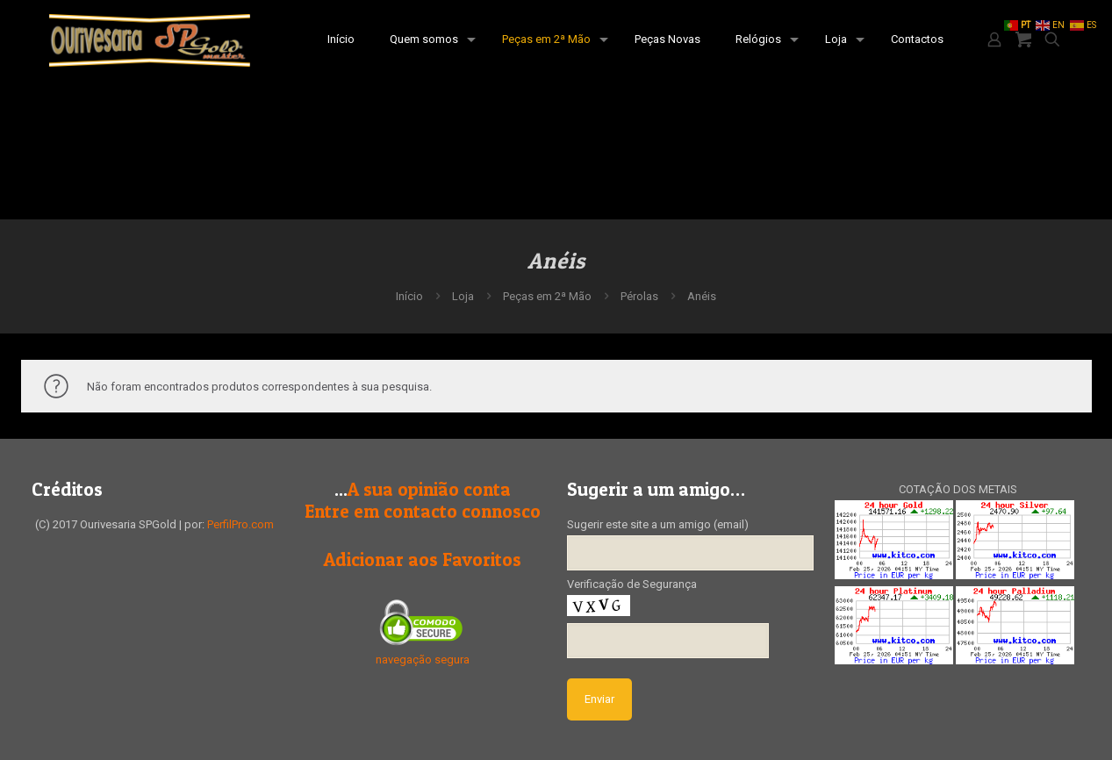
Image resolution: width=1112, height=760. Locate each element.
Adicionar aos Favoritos (422, 559)
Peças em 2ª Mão (547, 296)
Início (409, 296)
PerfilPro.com (240, 524)
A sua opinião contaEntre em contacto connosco (423, 500)
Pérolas (639, 296)
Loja (463, 296)
